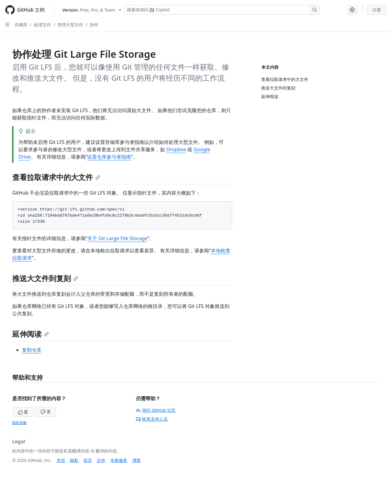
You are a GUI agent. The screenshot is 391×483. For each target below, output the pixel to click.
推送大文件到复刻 (45, 278)
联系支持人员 (152, 419)
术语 (61, 460)
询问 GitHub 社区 (156, 410)
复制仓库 (32, 349)
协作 (94, 24)
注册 (376, 10)
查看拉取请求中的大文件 (56, 177)
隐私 (74, 460)
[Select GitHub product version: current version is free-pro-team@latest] (92, 10)
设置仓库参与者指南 (109, 156)
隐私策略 (19, 422)
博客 (136, 460)
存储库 (21, 24)
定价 (101, 460)
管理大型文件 (70, 24)
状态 (87, 460)
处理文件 (42, 24)
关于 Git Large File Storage (117, 238)
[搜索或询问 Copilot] (222, 10)
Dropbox (176, 149)
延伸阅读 (30, 334)
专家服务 (118, 460)
